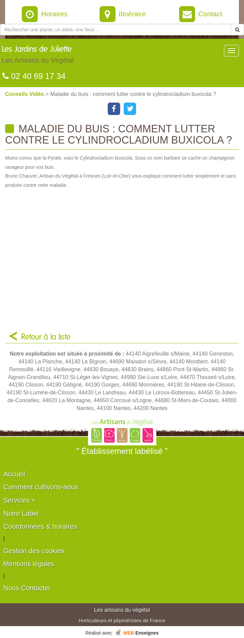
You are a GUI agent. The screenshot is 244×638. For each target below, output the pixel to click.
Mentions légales (28, 564)
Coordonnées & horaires (40, 526)
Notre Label (20, 513)
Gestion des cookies (34, 551)
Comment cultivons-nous (40, 487)
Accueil (14, 474)
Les (38, 56)
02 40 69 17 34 (34, 76)
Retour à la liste (46, 337)
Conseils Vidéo (25, 94)
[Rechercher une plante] (115, 29)
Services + (19, 500)
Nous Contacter (27, 588)
